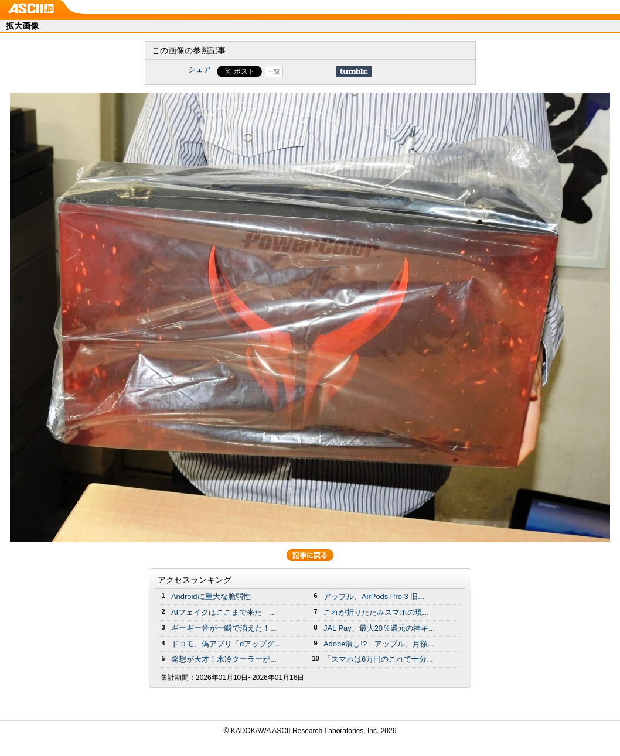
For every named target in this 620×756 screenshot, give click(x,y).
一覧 (273, 71)
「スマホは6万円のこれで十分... (378, 659)
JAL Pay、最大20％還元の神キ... (379, 628)
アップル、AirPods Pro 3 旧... (373, 596)
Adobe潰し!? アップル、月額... (378, 643)
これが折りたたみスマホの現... (376, 612)
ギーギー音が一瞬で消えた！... (224, 628)
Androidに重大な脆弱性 (211, 596)
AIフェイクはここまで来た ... (223, 612)
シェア (199, 69)
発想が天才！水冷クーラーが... (224, 659)
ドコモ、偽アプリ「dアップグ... (226, 643)
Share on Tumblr (354, 71)
